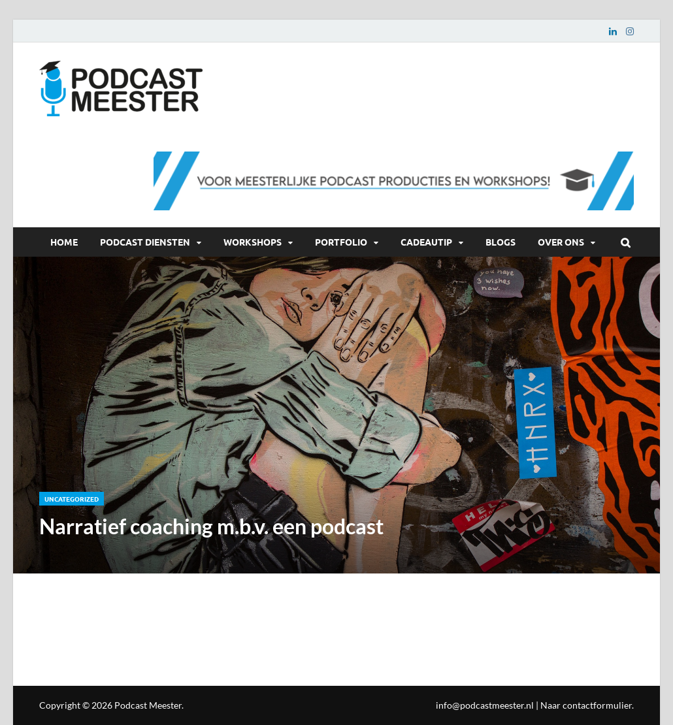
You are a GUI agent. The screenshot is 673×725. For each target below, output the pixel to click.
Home (64, 242)
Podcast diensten (145, 242)
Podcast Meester (148, 705)
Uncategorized (71, 499)
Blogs (500, 242)
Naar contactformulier (586, 705)
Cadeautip (426, 242)
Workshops (252, 242)
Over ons (561, 242)
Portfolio (341, 242)
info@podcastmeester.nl (485, 705)
